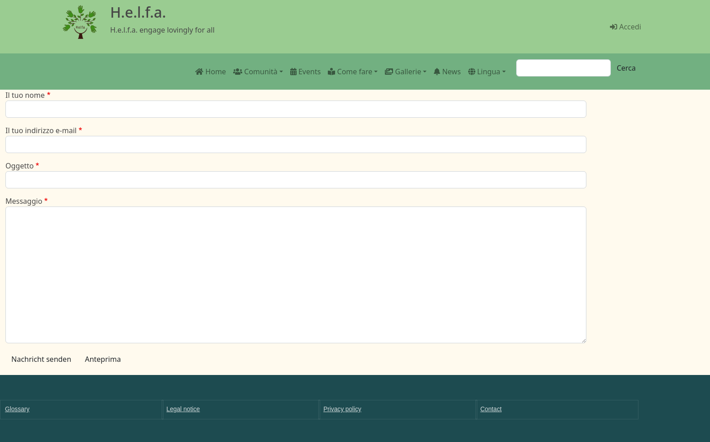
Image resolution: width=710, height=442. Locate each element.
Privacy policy (342, 409)
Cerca (626, 68)
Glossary (17, 409)
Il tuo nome (25, 95)
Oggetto (19, 166)
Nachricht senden (41, 359)
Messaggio (23, 201)
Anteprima (102, 359)
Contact (491, 409)
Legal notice (183, 409)
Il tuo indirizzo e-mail (41, 130)
